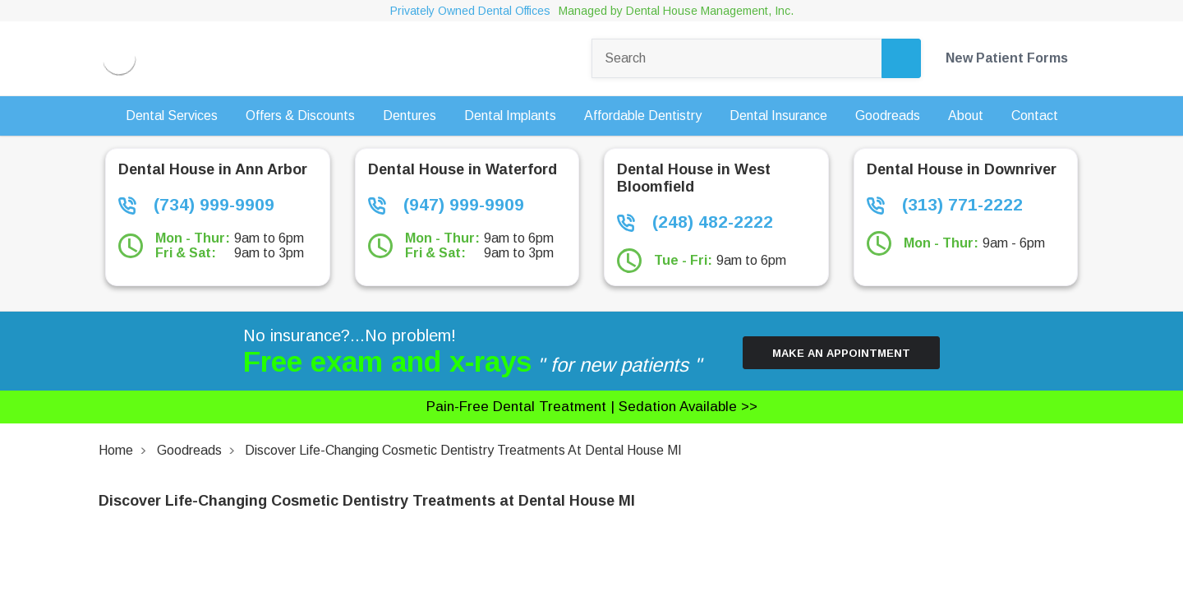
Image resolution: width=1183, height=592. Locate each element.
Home (116, 450)
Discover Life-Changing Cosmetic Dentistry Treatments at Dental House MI (463, 450)
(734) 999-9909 (196, 205)
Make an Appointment (841, 353)
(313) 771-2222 (945, 205)
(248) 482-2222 (695, 222)
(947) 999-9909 (446, 205)
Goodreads (189, 450)
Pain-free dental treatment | (591, 406)
